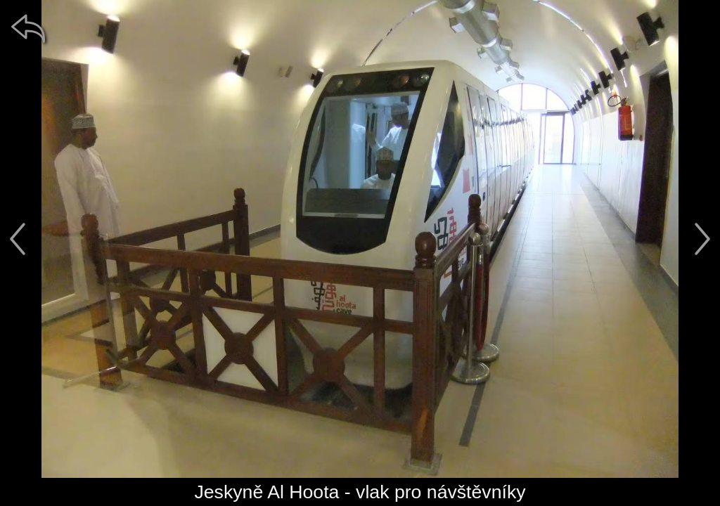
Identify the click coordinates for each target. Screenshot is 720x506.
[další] (702, 239)
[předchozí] (17, 239)
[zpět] (28, 28)
